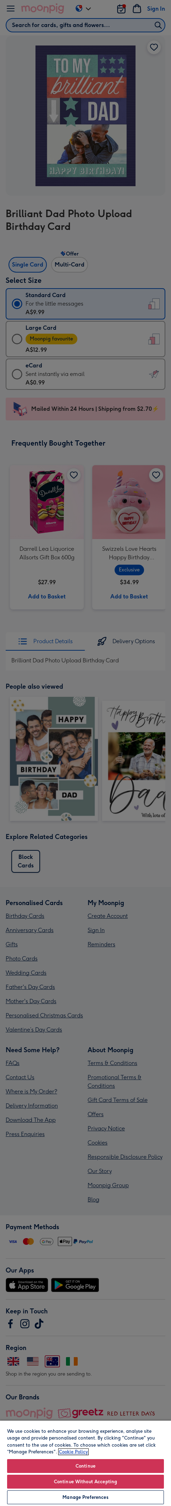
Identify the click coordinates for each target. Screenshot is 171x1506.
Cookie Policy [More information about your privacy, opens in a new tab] (73, 1451)
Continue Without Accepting (85, 1481)
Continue (85, 1466)
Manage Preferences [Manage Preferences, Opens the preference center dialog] (85, 1497)
